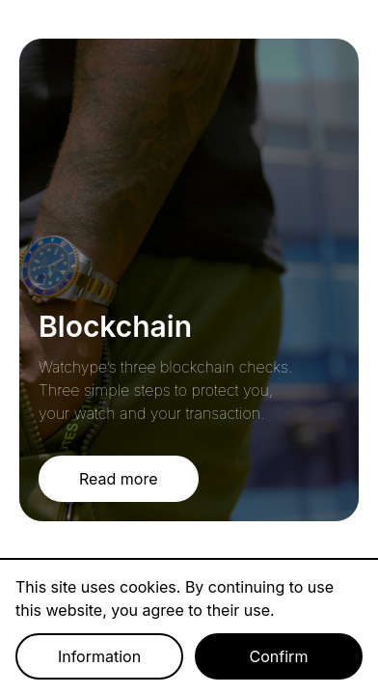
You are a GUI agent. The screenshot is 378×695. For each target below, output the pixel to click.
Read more (118, 478)
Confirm (279, 656)
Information (99, 656)
